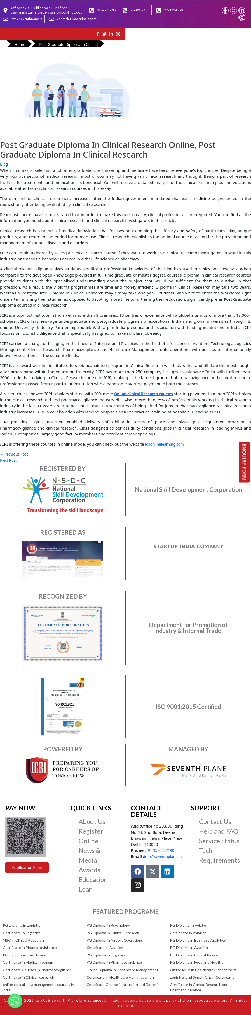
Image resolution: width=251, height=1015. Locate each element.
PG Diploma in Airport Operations (114, 940)
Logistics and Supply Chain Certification (203, 977)
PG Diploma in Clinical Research (112, 932)
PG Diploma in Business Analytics (198, 940)
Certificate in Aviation (188, 932)
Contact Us (215, 821)
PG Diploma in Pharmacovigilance (114, 962)
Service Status (219, 841)
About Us (92, 821)
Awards (89, 870)
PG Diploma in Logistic (21, 925)
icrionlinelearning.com (166, 444)
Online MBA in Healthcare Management (203, 969)
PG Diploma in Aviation (189, 947)
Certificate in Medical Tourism (28, 962)
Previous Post (15, 454)
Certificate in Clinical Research (28, 977)
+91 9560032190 (161, 850)
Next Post (11, 460)
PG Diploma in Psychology (108, 925)
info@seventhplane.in (164, 856)
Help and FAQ (218, 831)
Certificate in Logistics (22, 932)
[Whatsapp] (15, 1001)
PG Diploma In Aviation (189, 925)
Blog (4, 164)
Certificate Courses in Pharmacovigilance (37, 969)
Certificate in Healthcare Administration (120, 977)
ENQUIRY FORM (244, 462)
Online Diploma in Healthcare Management (122, 969)
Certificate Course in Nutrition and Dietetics (123, 984)
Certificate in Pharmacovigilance (30, 947)
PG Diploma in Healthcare (24, 955)
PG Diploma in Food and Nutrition (198, 962)
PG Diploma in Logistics (106, 955)
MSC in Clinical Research (23, 940)
